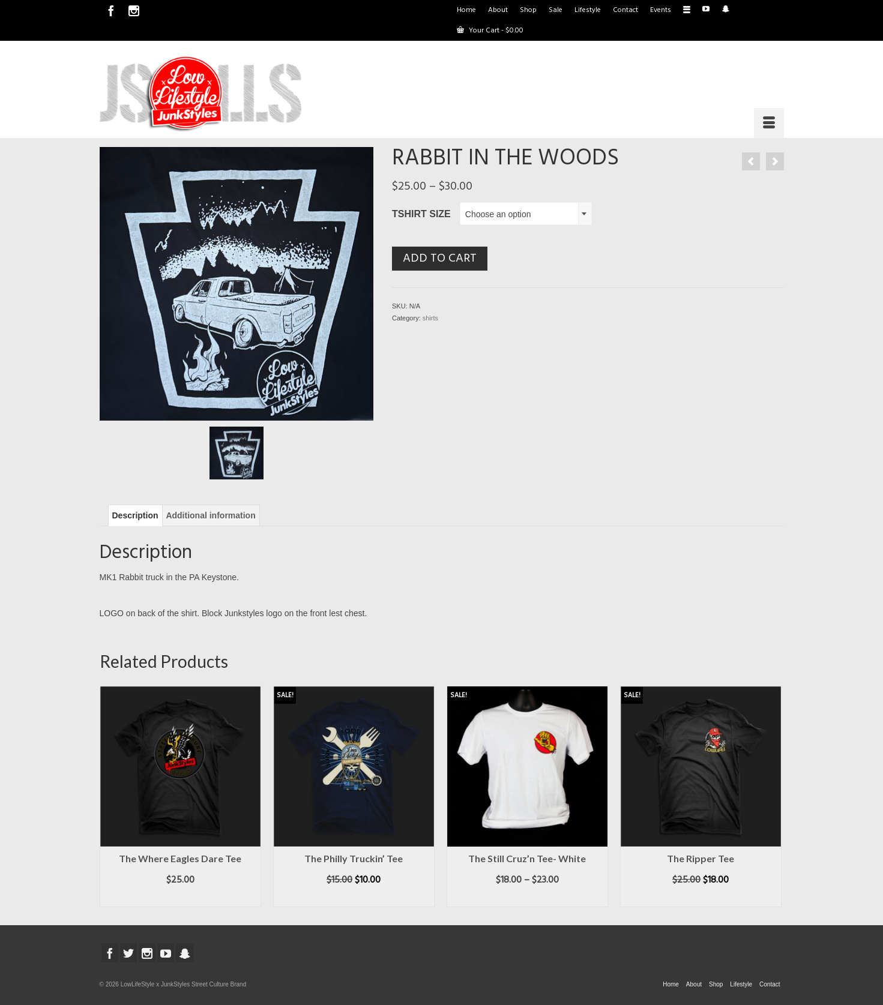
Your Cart (490, 31)
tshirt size (421, 214)
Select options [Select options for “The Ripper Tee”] (700, 898)
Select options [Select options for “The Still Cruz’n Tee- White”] (527, 898)
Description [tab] (135, 515)
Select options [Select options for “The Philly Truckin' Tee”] (353, 898)
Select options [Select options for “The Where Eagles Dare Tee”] (180, 898)
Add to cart (440, 258)
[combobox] (526, 213)
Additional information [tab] (210, 515)
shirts (430, 318)
